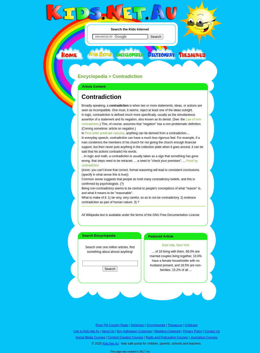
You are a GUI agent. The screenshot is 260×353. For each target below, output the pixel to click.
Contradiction (101, 96)
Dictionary (137, 325)
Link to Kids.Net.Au (86, 331)
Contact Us (212, 331)
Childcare (191, 325)
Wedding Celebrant (167, 331)
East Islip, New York (175, 245)
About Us (108, 331)
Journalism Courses (204, 337)
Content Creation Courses (125, 337)
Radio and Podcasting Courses (167, 337)
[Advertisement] (49, 187)
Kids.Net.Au (111, 343)
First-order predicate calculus (105, 133)
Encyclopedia (92, 76)
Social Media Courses (90, 337)
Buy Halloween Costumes (134, 331)
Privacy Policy (192, 331)
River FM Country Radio (112, 325)
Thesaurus (175, 325)
